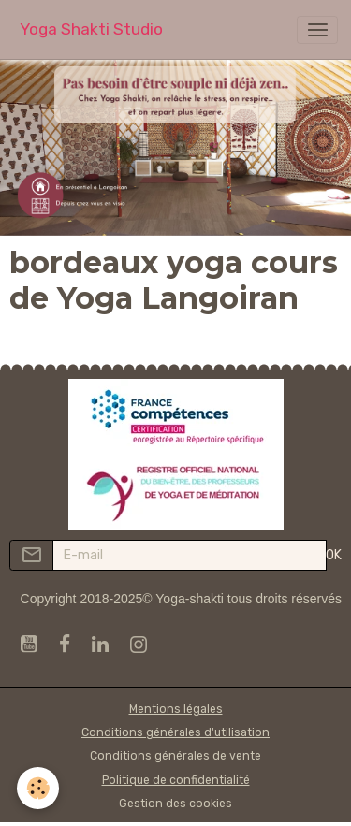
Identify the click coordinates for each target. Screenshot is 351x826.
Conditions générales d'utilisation (175, 732)
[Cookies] (38, 788)
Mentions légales (176, 709)
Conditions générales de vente (175, 755)
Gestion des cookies (175, 803)
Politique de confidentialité (176, 780)
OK (334, 555)
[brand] (91, 29)
